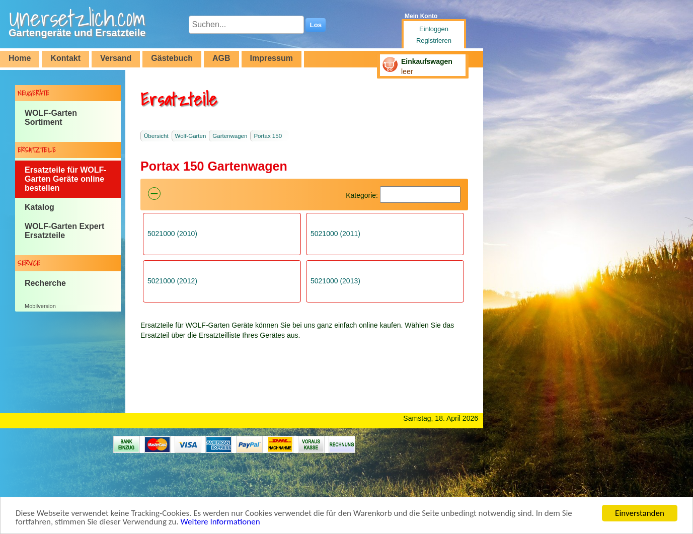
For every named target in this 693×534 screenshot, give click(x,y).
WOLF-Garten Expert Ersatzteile (64, 231)
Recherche (45, 283)
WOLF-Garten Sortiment (51, 117)
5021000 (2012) (172, 281)
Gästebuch (172, 58)
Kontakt (65, 58)
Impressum (271, 58)
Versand (115, 58)
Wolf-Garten (190, 136)
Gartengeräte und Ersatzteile (77, 32)
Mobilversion (40, 306)
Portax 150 (268, 136)
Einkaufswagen (426, 61)
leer (407, 71)
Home (20, 58)
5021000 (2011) (335, 234)
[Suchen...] (246, 25)
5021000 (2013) (335, 281)
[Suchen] (420, 194)
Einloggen (433, 29)
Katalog (39, 207)
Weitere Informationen (220, 522)
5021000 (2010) (172, 234)
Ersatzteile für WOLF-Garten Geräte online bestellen (66, 179)
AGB (221, 58)
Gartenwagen (229, 136)
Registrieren (433, 40)
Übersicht (156, 136)
